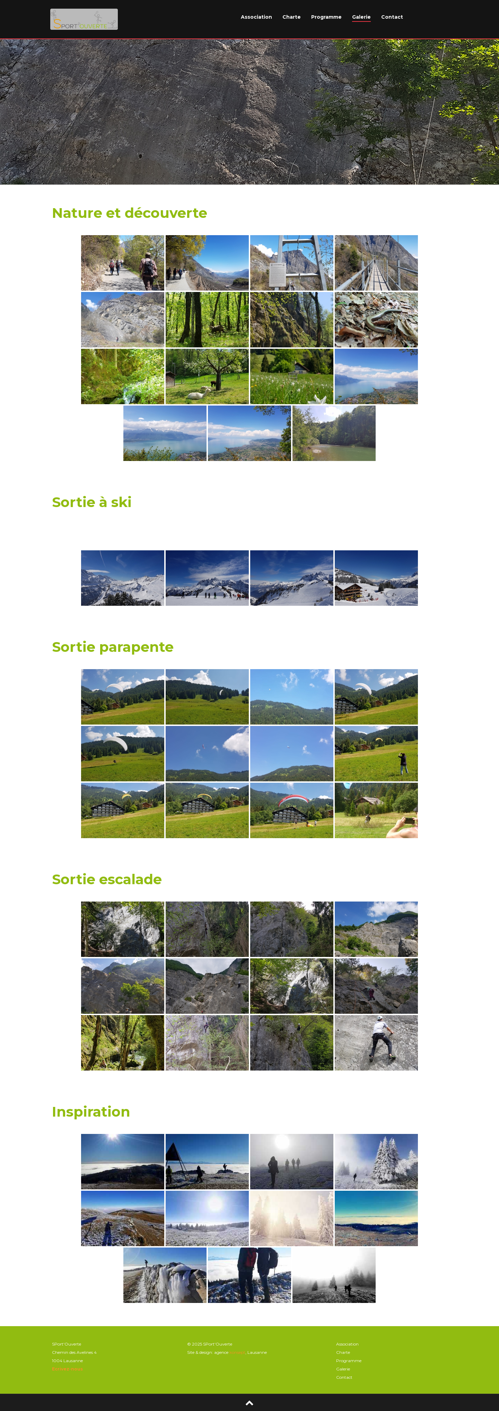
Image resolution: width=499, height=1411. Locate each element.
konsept (237, 1352)
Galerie (361, 17)
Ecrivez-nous (67, 1369)
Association (256, 17)
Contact (392, 17)
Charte (291, 17)
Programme (326, 17)
